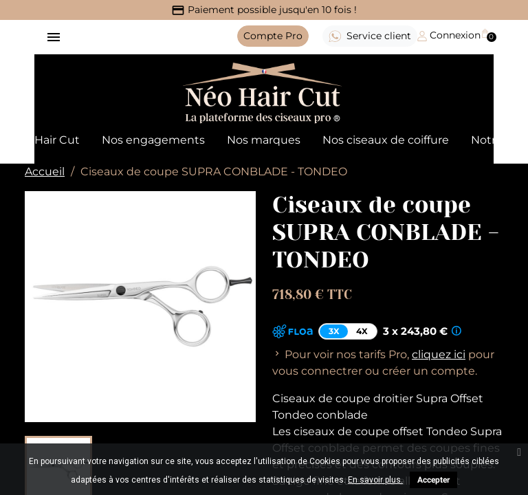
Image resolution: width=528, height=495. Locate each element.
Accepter (433, 480)
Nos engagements (153, 139)
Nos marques (263, 139)
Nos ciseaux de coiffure (385, 139)
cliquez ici (438, 354)
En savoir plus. (375, 480)
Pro (272, 36)
